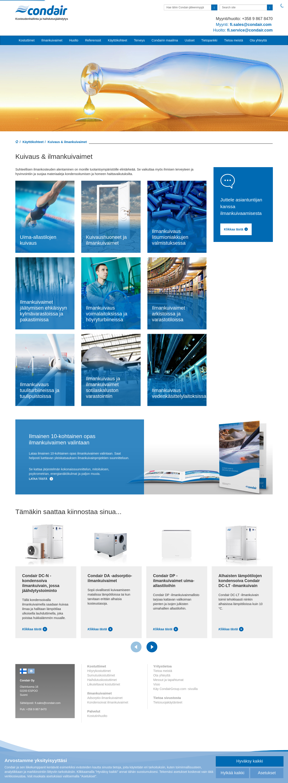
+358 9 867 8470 (36, 709)
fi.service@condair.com (243, 30)
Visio (156, 684)
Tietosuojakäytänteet (167, 702)
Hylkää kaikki (232, 773)
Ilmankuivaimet (51, 40)
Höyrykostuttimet (99, 671)
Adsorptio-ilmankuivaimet (105, 698)
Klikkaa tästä (34, 629)
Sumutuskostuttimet (101, 675)
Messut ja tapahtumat (168, 680)
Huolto (73, 40)
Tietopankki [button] (209, 40)
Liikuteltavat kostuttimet (103, 684)
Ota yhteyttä (258, 40)
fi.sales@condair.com (47, 703)
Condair (41, 10)
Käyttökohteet (33, 142)
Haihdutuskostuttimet (102, 680)
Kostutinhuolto (97, 716)
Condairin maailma (165, 40)
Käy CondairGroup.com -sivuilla (175, 689)
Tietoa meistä (233, 40)
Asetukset (267, 773)
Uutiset (190, 40)
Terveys (139, 40)
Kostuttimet (27, 40)
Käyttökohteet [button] (117, 40)
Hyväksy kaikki (249, 761)
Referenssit (93, 40)
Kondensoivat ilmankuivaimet (107, 702)
